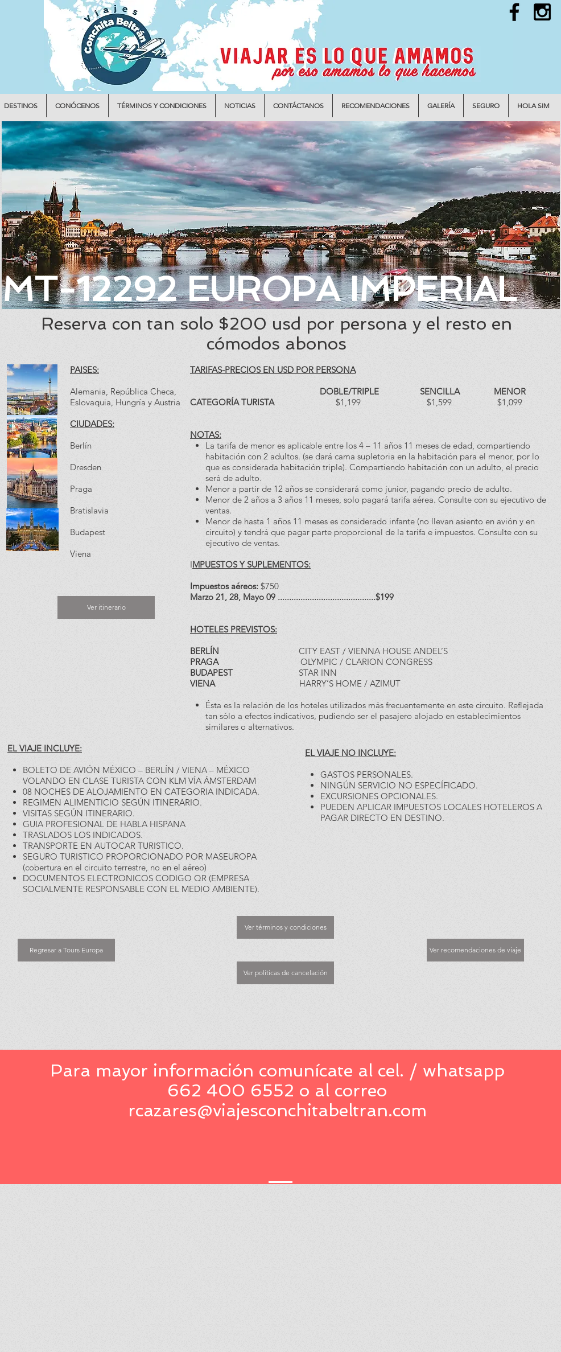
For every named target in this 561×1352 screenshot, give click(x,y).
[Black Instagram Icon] (542, 12)
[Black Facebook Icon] (514, 12)
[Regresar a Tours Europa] (66, 950)
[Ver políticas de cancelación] (285, 972)
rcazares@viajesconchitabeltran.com (277, 1110)
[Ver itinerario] (106, 607)
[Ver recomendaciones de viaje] (475, 950)
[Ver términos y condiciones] (285, 927)
